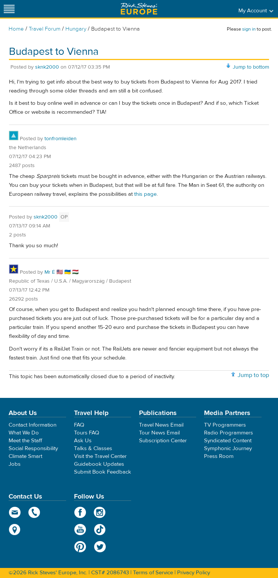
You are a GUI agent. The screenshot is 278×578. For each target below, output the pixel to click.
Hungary (75, 28)
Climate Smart (25, 456)
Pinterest (80, 547)
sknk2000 (47, 67)
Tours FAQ (86, 432)
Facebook (80, 512)
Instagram (100, 512)
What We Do (24, 432)
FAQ (79, 424)
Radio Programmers (228, 432)
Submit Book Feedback (102, 471)
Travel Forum (45, 28)
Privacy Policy (193, 572)
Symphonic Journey (228, 448)
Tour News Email (159, 432)
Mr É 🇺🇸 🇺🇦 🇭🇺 (61, 272)
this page (145, 194)
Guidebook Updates (99, 464)
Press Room (219, 456)
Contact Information (32, 424)
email (15, 512)
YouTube (80, 529)
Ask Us (83, 440)
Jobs (15, 464)
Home (16, 28)
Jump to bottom (251, 67)
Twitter (100, 547)
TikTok (100, 529)
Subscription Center (163, 440)
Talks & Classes (93, 448)
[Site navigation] (9, 9)
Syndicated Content (227, 440)
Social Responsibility (33, 448)
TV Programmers (225, 424)
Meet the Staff (25, 440)
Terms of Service (153, 572)
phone (34, 512)
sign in (249, 29)
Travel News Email (161, 424)
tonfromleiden (60, 138)
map (15, 529)
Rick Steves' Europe (139, 9)
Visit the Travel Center (100, 456)
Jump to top (253, 375)
